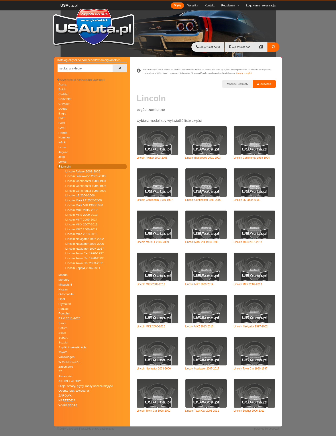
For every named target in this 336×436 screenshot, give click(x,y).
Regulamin (228, 5)
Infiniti (63, 142)
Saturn (63, 328)
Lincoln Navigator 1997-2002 (84, 239)
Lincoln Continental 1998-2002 (85, 190)
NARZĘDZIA (67, 400)
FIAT (62, 118)
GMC (62, 128)
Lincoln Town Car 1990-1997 (84, 253)
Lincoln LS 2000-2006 (80, 195)
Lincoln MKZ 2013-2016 (81, 234)
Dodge (63, 108)
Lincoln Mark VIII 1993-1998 (84, 205)
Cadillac (64, 94)
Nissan (63, 289)
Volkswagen (67, 357)
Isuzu (62, 147)
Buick (62, 89)
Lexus (63, 161)
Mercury (64, 279)
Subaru (63, 337)
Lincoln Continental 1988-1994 (85, 181)
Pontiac (64, 308)
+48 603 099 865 (239, 47)
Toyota (63, 352)
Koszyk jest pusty (237, 84)
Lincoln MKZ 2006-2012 (81, 229)
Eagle (62, 113)
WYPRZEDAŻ (68, 405)
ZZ (60, 371)
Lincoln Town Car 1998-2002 (84, 258)
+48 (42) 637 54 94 (208, 47)
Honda (63, 132)
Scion (62, 332)
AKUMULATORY (70, 381)
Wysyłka (192, 5)
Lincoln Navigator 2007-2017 (84, 248)
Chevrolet (65, 99)
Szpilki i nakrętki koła (72, 347)
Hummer (64, 137)
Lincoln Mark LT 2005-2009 (83, 200)
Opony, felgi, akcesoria (74, 390)
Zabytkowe (66, 366)
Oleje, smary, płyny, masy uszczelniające (86, 386)
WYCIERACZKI (69, 361)
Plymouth (65, 304)
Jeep (62, 156)
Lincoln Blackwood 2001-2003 (85, 176)
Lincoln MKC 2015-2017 (81, 210)
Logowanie (264, 84)
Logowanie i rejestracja (261, 5)
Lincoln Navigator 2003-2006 (84, 243)
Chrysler (64, 103)
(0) (177, 5)
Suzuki (63, 342)
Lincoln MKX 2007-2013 (81, 224)
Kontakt (209, 5)
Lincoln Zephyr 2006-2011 (82, 268)
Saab (62, 323)
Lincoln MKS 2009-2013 (81, 214)
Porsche (64, 313)
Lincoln (65, 166)
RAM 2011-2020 (70, 318)
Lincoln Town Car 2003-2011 (84, 263)
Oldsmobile (66, 294)
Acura (63, 84)
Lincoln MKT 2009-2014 (81, 219)
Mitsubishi (65, 284)
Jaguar (63, 152)
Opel (62, 299)
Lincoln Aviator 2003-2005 (82, 171)
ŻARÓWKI (66, 395)
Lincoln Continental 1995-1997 (85, 185)
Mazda (63, 274)
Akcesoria (65, 376)
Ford (62, 123)
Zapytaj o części (244, 73)
